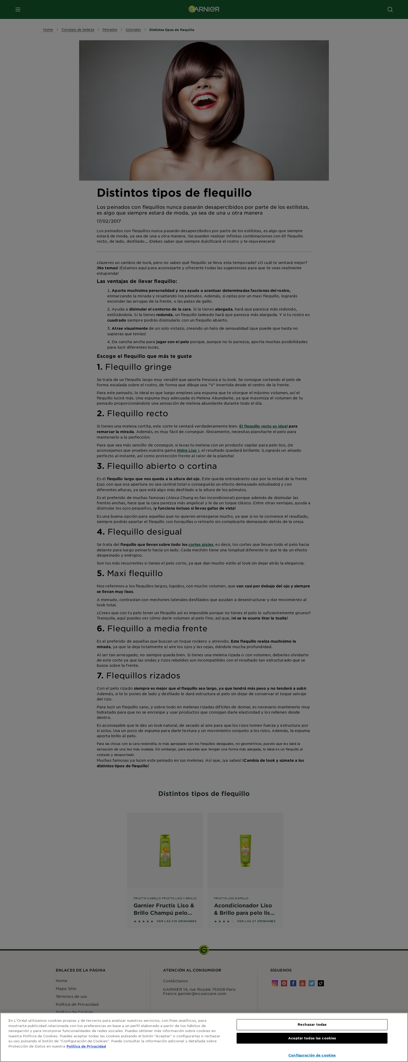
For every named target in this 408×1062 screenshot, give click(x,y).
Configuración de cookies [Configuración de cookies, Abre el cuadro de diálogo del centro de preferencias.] (312, 1055)
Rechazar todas (312, 1024)
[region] (204, 1037)
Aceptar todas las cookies (312, 1038)
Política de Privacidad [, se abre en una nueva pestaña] (86, 1046)
